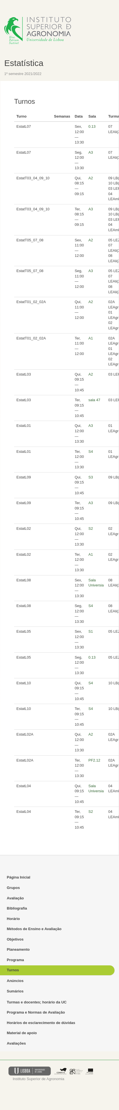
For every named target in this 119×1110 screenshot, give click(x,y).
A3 (90, 152)
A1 (90, 338)
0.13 (92, 126)
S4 (90, 451)
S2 (90, 528)
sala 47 (94, 400)
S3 (90, 477)
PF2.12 (94, 760)
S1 (90, 631)
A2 (90, 178)
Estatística (23, 63)
